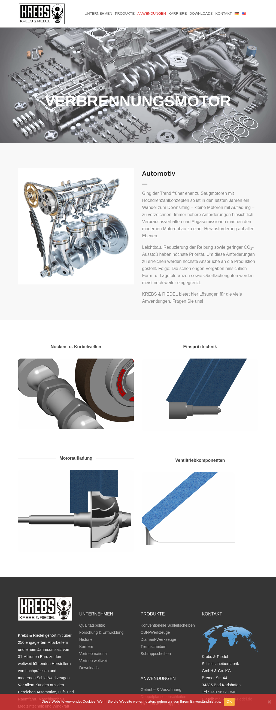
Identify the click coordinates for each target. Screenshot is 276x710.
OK (229, 701)
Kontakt (224, 13)
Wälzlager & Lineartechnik (163, 692)
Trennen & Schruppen (160, 678)
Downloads (201, 13)
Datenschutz (247, 687)
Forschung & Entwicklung (101, 606)
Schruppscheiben (156, 627)
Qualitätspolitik (92, 599)
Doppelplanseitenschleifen (163, 671)
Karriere (178, 13)
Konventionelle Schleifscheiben (168, 599)
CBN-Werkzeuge (155, 606)
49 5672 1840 (224, 666)
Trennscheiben (153, 620)
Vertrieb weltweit (93, 634)
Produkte (125, 13)
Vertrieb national (93, 627)
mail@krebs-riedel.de (233, 673)
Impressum (223, 687)
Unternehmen (98, 13)
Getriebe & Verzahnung (161, 664)
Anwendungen (151, 13)
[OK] (269, 702)
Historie (86, 613)
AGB (206, 687)
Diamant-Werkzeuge (158, 613)
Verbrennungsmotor (158, 685)
